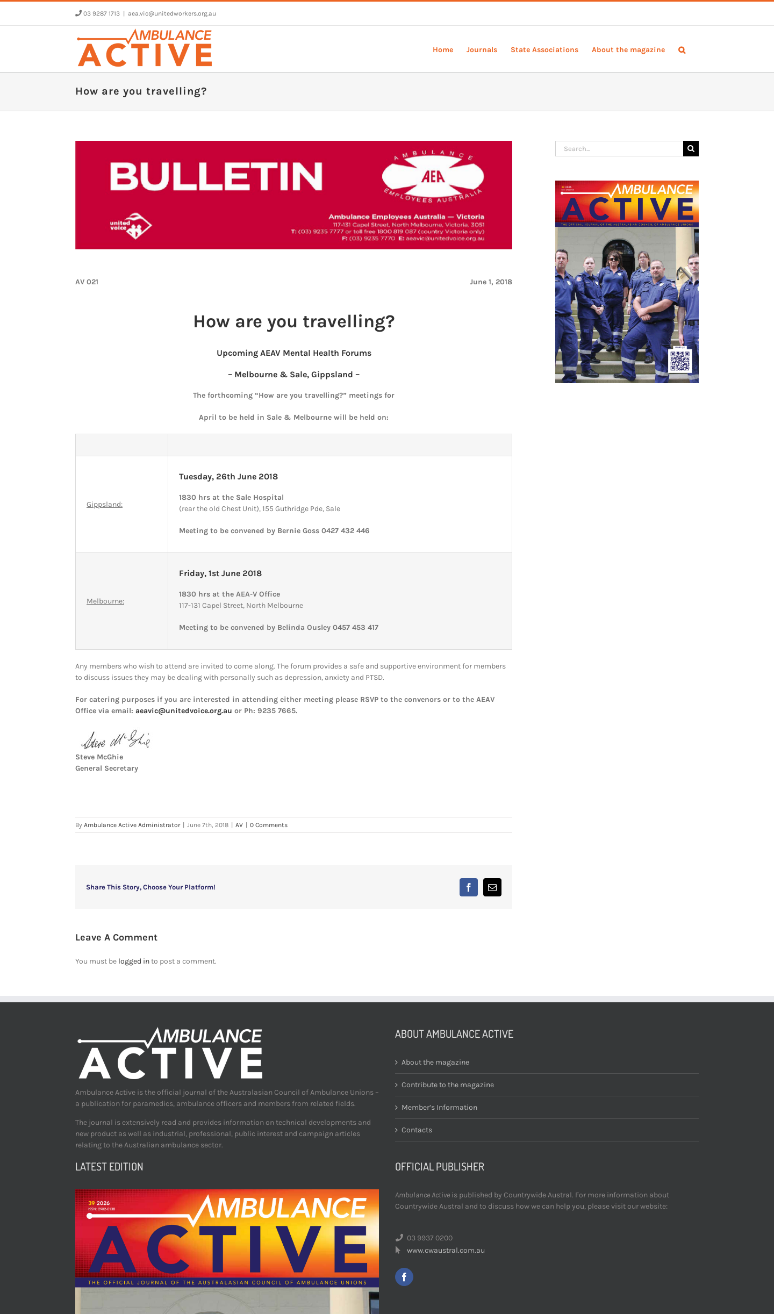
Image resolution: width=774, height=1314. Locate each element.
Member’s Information (439, 1107)
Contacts (417, 1130)
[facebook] (404, 1277)
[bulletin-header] (293, 195)
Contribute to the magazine (448, 1084)
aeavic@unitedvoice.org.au (183, 710)
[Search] (691, 148)
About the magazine (435, 1062)
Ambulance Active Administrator (132, 825)
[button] (681, 49)
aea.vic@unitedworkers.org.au (172, 13)
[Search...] (619, 148)
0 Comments (269, 825)
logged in (133, 961)
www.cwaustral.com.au (446, 1250)
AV (239, 825)
